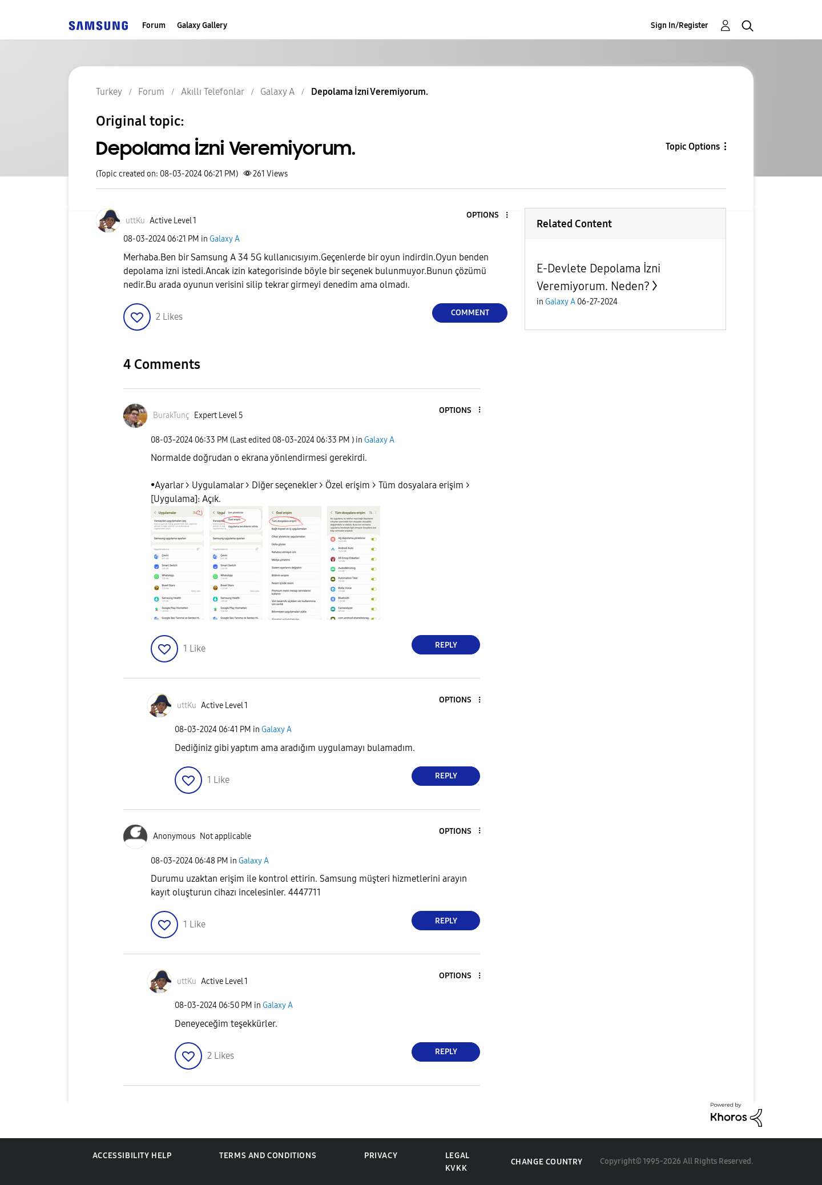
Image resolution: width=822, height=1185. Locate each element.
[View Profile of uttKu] (135, 221)
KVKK (456, 1168)
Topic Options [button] (693, 146)
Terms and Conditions (267, 1155)
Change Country (547, 1162)
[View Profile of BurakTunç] (171, 415)
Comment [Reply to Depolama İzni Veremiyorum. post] (470, 313)
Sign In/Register (679, 25)
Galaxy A (224, 239)
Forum (154, 25)
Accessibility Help (132, 1155)
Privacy (380, 1155)
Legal (457, 1155)
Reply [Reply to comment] (446, 645)
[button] (488, 215)
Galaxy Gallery (202, 25)
